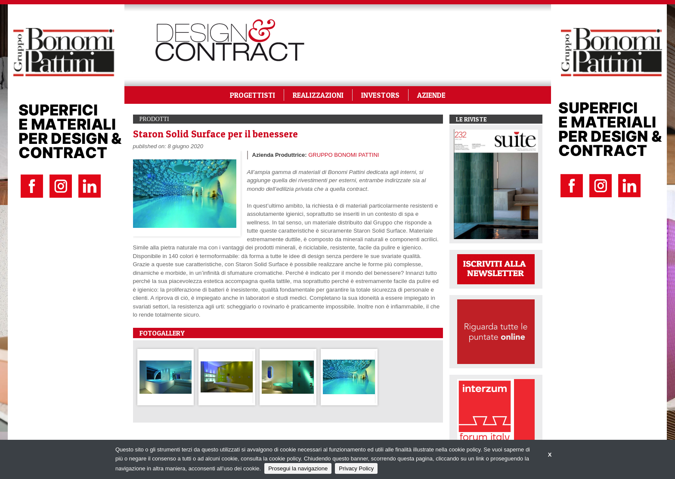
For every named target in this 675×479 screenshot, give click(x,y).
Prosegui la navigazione (298, 468)
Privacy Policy (356, 468)
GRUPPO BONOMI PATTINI (343, 155)
